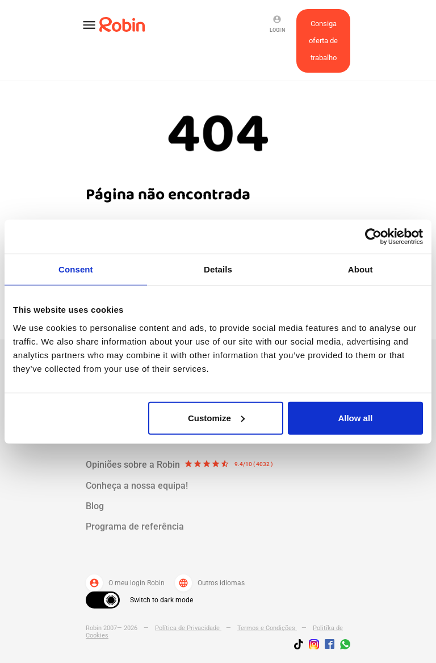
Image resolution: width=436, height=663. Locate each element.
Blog (95, 506)
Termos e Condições (267, 628)
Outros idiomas (210, 582)
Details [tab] (218, 269)
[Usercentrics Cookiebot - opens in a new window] (373, 236)
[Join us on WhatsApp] (342, 646)
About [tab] (360, 269)
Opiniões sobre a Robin (179, 465)
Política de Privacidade (188, 628)
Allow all (355, 417)
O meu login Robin (125, 582)
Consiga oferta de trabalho (323, 40)
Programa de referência (135, 526)
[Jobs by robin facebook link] (329, 645)
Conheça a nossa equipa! (137, 485)
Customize (216, 417)
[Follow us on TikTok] (301, 646)
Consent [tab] (75, 269)
